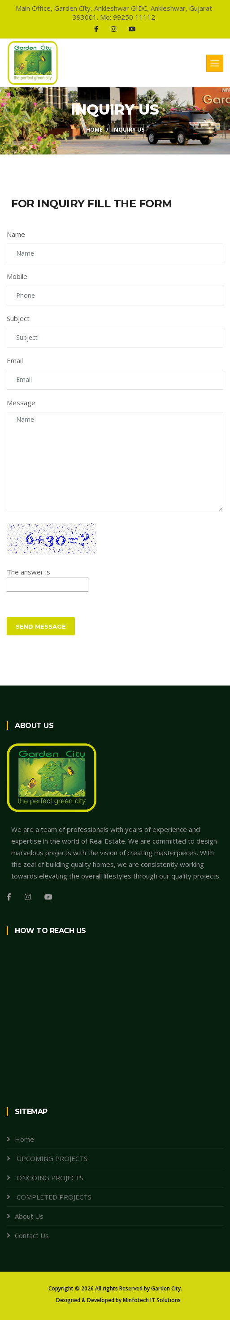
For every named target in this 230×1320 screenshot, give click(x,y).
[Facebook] (96, 29)
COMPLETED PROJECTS (53, 1196)
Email (15, 360)
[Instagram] (113, 29)
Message (21, 402)
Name (16, 234)
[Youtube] (132, 29)
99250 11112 (134, 17)
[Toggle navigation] (214, 63)
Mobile (17, 276)
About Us (29, 1216)
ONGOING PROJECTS (49, 1177)
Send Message (41, 626)
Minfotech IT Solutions (152, 1300)
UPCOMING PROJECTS (51, 1158)
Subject (18, 318)
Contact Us (32, 1235)
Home (94, 129)
